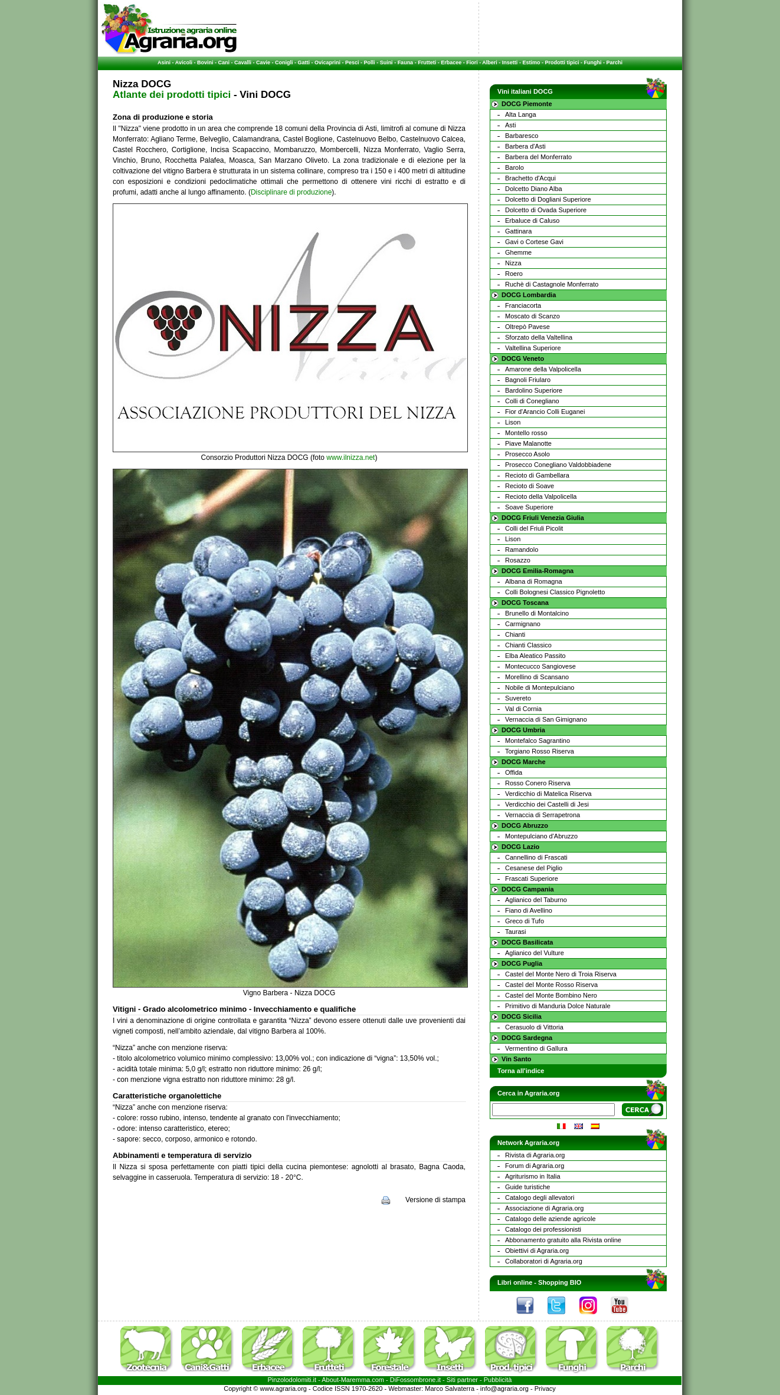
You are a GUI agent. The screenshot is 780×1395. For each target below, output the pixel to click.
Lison (512, 422)
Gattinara (518, 231)
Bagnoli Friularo (527, 379)
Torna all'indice (520, 1070)
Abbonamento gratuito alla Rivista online (563, 1239)
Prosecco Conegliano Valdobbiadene (558, 464)
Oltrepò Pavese (527, 326)
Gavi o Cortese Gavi (534, 241)
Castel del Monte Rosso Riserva (551, 984)
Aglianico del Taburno (536, 899)
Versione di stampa (435, 1200)
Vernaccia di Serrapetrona (542, 814)
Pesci (352, 62)
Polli (369, 62)
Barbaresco (521, 135)
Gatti (304, 62)
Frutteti (427, 62)
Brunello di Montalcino (537, 613)
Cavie (263, 62)
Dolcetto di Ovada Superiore (545, 209)
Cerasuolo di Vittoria (534, 1027)
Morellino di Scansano (537, 676)
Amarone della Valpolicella (543, 369)
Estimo (531, 62)
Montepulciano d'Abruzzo (541, 836)
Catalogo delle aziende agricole (550, 1218)
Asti (510, 125)
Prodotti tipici (562, 62)
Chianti (515, 634)
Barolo (514, 167)
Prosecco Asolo (527, 454)
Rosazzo (517, 560)
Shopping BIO (559, 1282)
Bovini (205, 62)
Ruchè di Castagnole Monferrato (551, 284)
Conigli (284, 62)
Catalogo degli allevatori (539, 1197)
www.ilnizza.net (350, 457)
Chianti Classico (528, 645)
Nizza (513, 263)
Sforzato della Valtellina (538, 337)
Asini (164, 62)
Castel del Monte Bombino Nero (551, 995)
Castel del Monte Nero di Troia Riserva (561, 974)
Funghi (592, 62)
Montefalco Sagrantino (537, 740)
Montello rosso (526, 432)
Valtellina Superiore (533, 347)
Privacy (545, 1388)
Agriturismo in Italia (533, 1176)
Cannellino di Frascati (536, 857)
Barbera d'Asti (525, 146)
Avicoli (183, 62)
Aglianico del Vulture (534, 952)
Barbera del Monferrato (538, 156)
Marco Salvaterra (449, 1388)
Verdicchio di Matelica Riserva (548, 793)
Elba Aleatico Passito (535, 655)
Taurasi (515, 931)
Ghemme (518, 252)
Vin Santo (517, 1058)
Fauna (406, 62)
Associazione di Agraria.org (544, 1208)
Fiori (472, 62)
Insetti (510, 62)
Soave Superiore (529, 507)
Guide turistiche (527, 1186)
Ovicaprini (327, 62)
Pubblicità (498, 1379)
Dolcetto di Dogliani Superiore (548, 199)
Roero (514, 273)
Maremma (356, 1379)
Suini (386, 62)
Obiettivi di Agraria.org (537, 1250)
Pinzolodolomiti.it (292, 1379)
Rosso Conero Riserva (538, 783)
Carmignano (522, 623)
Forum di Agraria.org (534, 1165)
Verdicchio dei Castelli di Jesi (547, 804)
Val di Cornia (523, 708)
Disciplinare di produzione (291, 192)
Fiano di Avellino (528, 910)
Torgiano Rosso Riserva (539, 751)
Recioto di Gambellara (537, 475)
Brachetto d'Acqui (530, 178)
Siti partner (462, 1379)
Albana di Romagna (533, 581)
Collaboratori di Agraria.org (543, 1261)
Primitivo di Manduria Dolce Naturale (558, 1005)
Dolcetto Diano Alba (533, 188)
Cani (224, 62)
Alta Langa (520, 114)
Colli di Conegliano (532, 400)
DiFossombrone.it (415, 1379)
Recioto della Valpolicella (540, 496)
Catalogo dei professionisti (543, 1229)
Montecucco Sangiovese (540, 666)
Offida (513, 772)
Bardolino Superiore (533, 390)
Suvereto (518, 698)
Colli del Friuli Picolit (534, 528)
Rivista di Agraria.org (535, 1155)
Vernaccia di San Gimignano (546, 719)
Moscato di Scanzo (532, 316)
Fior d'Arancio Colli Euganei (545, 411)
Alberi (489, 62)
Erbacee (451, 62)
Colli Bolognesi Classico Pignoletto (555, 591)
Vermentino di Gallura (536, 1048)
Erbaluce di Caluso (532, 220)
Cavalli (242, 62)
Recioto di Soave (529, 485)
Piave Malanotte (528, 443)
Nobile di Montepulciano (539, 687)
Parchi (614, 62)
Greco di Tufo (524, 920)
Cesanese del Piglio (533, 867)
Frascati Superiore (531, 878)
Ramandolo (521, 549)
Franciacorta (523, 305)
